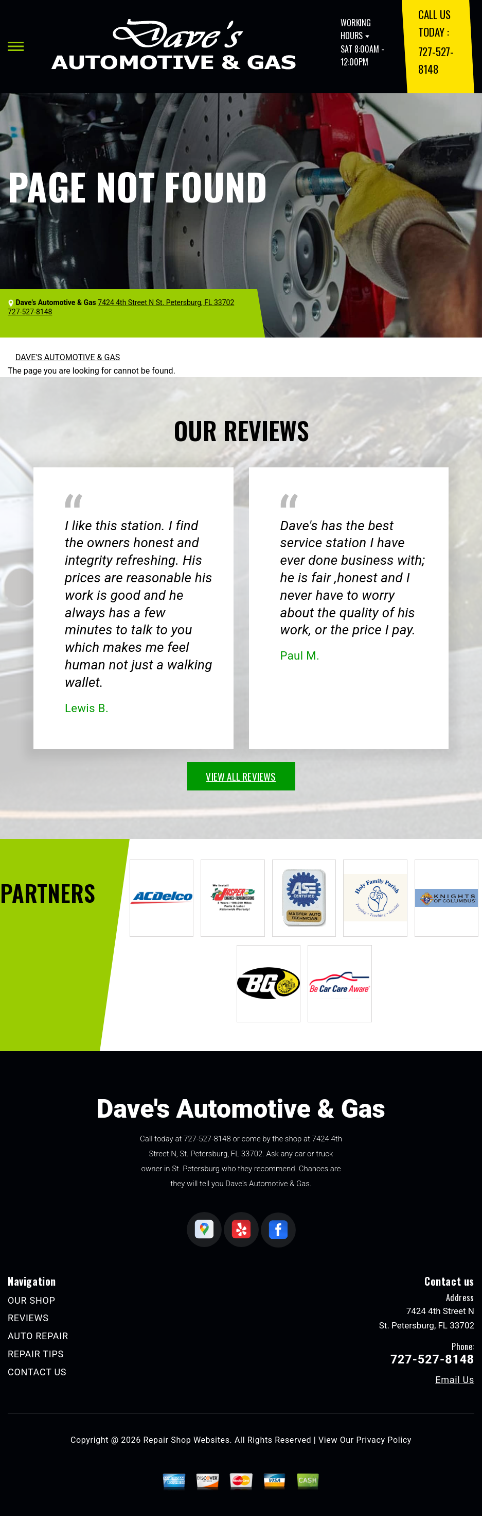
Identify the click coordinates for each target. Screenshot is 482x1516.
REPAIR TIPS (36, 1354)
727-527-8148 (207, 1138)
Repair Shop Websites (187, 1440)
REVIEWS (28, 1317)
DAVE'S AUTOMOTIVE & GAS (67, 357)
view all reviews (241, 776)
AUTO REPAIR (38, 1335)
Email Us (454, 1380)
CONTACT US (37, 1372)
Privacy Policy (384, 1440)
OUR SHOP (32, 1300)
